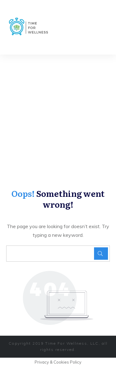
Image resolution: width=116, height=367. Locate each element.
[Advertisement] (58, 116)
